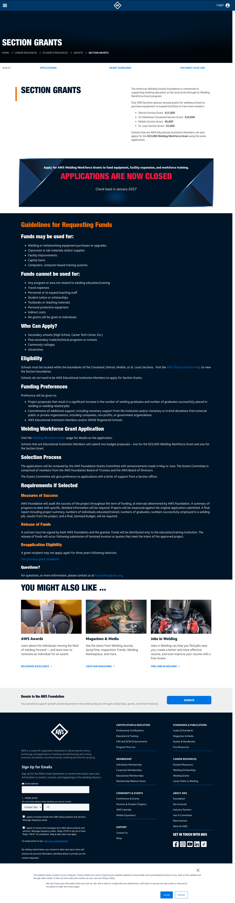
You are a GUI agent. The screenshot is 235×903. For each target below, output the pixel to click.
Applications (48, 67)
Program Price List (125, 746)
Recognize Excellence (35, 666)
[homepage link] (67, 731)
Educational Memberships (130, 775)
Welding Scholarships (184, 769)
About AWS (180, 793)
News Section (180, 820)
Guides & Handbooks (184, 741)
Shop (119, 838)
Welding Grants (181, 775)
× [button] (198, 870)
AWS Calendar (124, 809)
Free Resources (181, 746)
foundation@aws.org (109, 575)
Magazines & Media (183, 735)
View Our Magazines (99, 666)
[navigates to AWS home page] (117, 8)
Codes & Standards (183, 730)
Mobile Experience (126, 815)
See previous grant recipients (40, 559)
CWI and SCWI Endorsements (131, 741)
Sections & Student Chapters (131, 804)
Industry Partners (182, 809)
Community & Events (129, 793)
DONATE (189, 700)
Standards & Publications (190, 724)
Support (121, 827)
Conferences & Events (127, 798)
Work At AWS (180, 826)
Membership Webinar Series (131, 780)
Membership (124, 758)
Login (220, 4)
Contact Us (122, 832)
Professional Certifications (130, 730)
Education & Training (127, 735)
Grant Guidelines (120, 67)
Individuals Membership (129, 764)
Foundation (179, 798)
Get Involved (179, 804)
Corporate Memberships (129, 769)
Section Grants (99, 52)
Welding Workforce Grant (49, 438)
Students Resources (55, 52)
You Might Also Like (192, 67)
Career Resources (26, 52)
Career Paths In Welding (185, 780)
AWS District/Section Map (184, 367)
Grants (78, 52)
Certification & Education (133, 724)
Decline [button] (181, 895)
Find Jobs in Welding (164, 666)
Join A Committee (182, 815)
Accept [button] (166, 895)
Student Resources (183, 764)
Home (5, 52)
